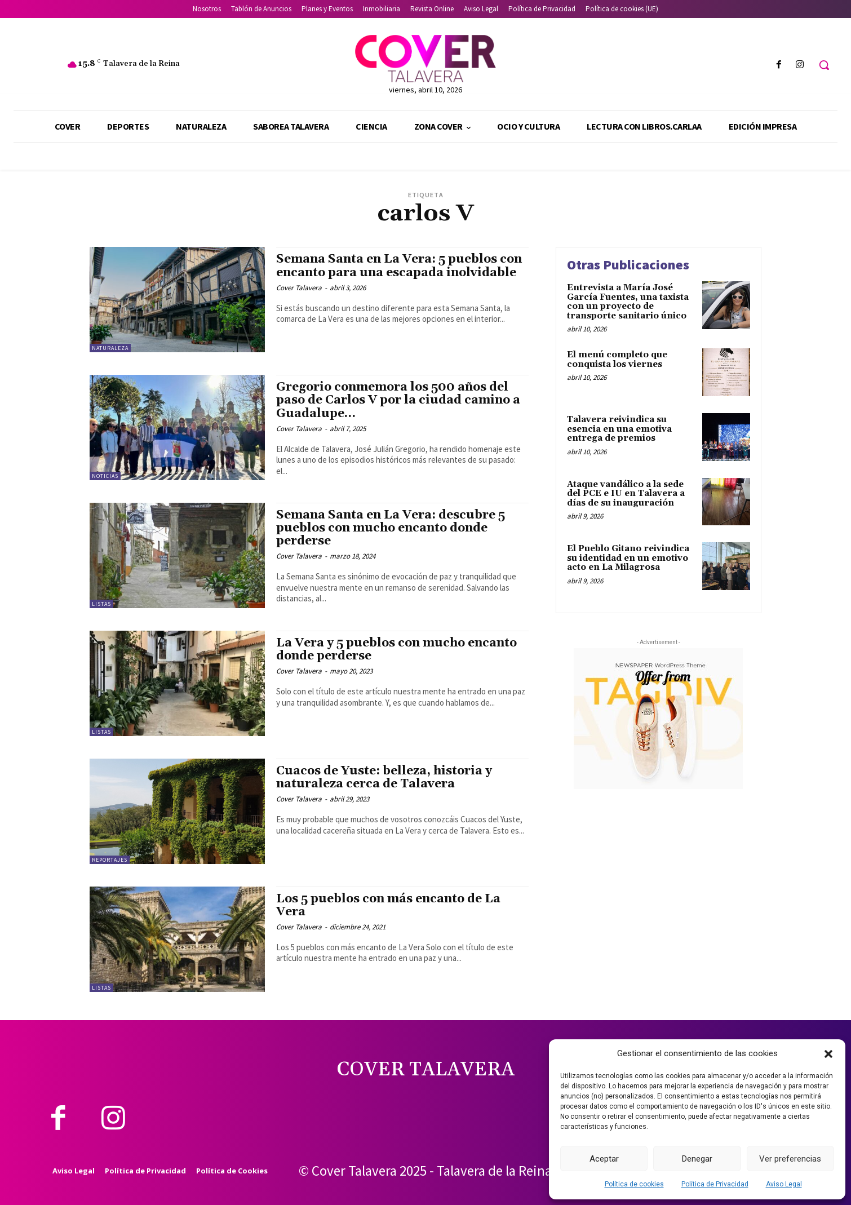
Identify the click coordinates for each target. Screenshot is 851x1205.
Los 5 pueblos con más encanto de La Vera (388, 905)
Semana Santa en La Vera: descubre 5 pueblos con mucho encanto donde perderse (390, 528)
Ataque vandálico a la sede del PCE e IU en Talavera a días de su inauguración (626, 493)
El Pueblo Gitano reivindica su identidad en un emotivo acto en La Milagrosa (628, 558)
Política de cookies (634, 1184)
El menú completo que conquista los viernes (617, 359)
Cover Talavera (299, 288)
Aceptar (604, 1159)
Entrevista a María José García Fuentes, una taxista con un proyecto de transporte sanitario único (628, 301)
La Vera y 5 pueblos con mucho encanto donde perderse (396, 649)
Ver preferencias (790, 1159)
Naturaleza (110, 348)
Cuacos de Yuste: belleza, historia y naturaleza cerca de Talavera (384, 777)
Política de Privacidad (714, 1184)
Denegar (697, 1159)
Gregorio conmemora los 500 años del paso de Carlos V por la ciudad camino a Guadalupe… (398, 400)
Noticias (105, 476)
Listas (101, 604)
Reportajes (109, 859)
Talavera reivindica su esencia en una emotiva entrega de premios (619, 429)
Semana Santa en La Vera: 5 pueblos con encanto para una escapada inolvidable (399, 266)
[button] (828, 1054)
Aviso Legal (784, 1184)
